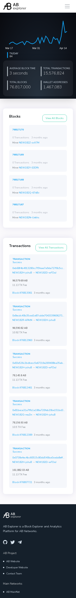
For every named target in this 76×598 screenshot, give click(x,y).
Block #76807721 (22, 481)
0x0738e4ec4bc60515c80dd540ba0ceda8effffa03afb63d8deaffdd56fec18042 (38, 457)
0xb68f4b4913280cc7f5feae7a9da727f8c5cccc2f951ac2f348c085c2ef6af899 (38, 268)
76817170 (18, 129)
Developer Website (17, 567)
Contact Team (14, 573)
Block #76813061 (22, 293)
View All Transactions (51, 247)
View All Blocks (55, 118)
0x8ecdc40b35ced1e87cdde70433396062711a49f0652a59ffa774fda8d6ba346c (38, 315)
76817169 (18, 154)
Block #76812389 (22, 435)
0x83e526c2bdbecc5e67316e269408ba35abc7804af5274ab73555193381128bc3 (38, 362)
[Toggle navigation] (67, 6)
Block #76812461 (22, 387)
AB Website (13, 561)
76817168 (18, 179)
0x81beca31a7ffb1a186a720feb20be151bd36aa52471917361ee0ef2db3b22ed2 (38, 410)
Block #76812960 (22, 340)
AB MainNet (13, 591)
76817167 (18, 204)
